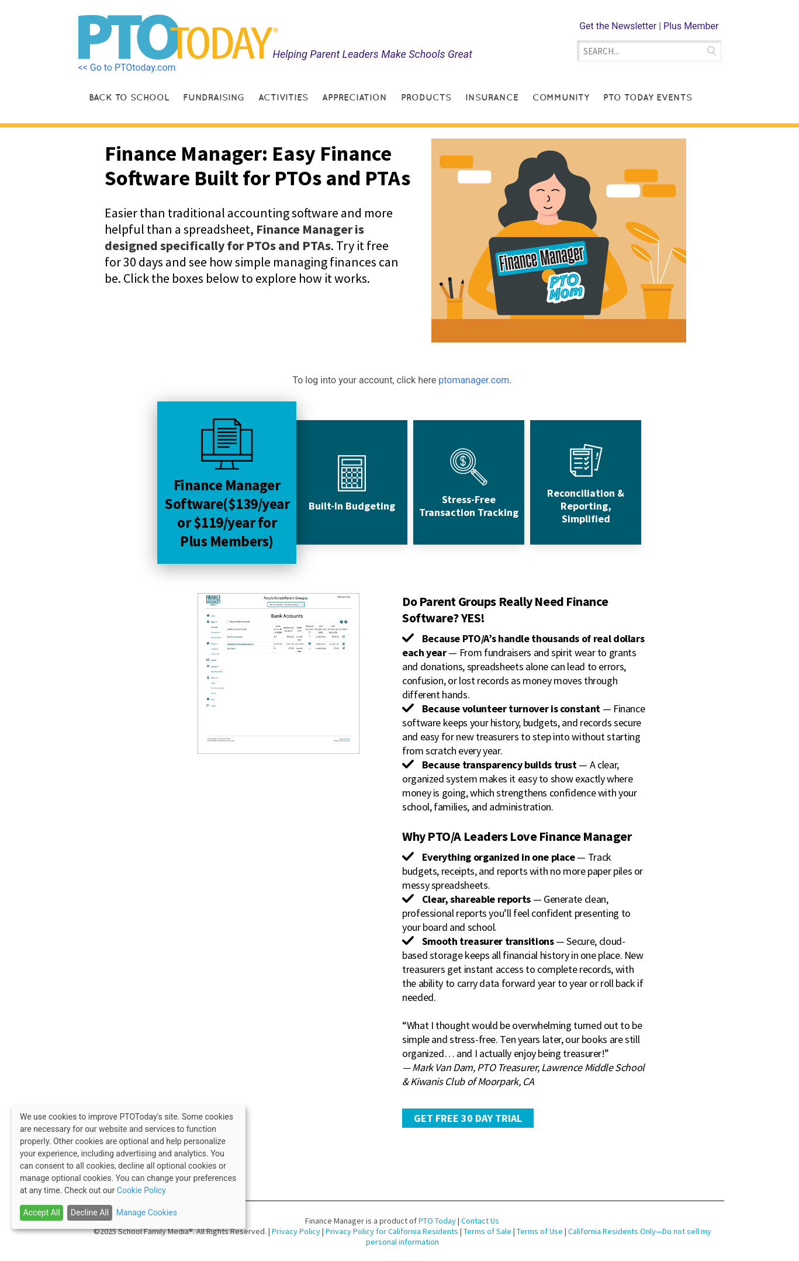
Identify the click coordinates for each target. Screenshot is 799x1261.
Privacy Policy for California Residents (393, 1231)
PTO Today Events (647, 97)
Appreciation (354, 97)
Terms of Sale (487, 1231)
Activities (283, 97)
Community (560, 97)
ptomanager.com (473, 380)
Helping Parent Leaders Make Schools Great (372, 54)
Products (426, 97)
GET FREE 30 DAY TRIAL (468, 1118)
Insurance (491, 97)
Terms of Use (541, 1231)
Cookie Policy (141, 1190)
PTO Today (437, 1220)
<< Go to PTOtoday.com (127, 67)
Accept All (41, 1212)
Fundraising (213, 97)
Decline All (90, 1212)
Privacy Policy (297, 1231)
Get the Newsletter (617, 26)
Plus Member (690, 26)
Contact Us (480, 1220)
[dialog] (128, 1167)
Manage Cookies (146, 1212)
